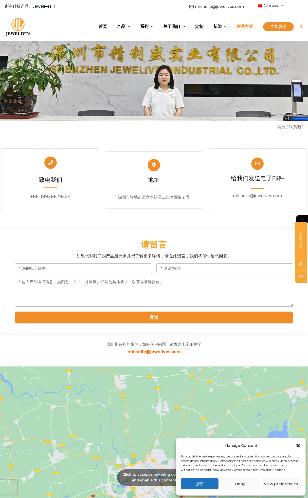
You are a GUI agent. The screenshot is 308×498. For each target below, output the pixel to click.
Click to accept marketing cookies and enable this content (154, 479)
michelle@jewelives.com (257, 196)
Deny (240, 483)
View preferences (281, 483)
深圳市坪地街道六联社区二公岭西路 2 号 (154, 197)
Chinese (268, 5)
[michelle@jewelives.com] (217, 6)
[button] (298, 445)
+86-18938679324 (50, 196)
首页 (281, 127)
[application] (153, 26)
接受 (199, 483)
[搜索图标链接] (301, 27)
